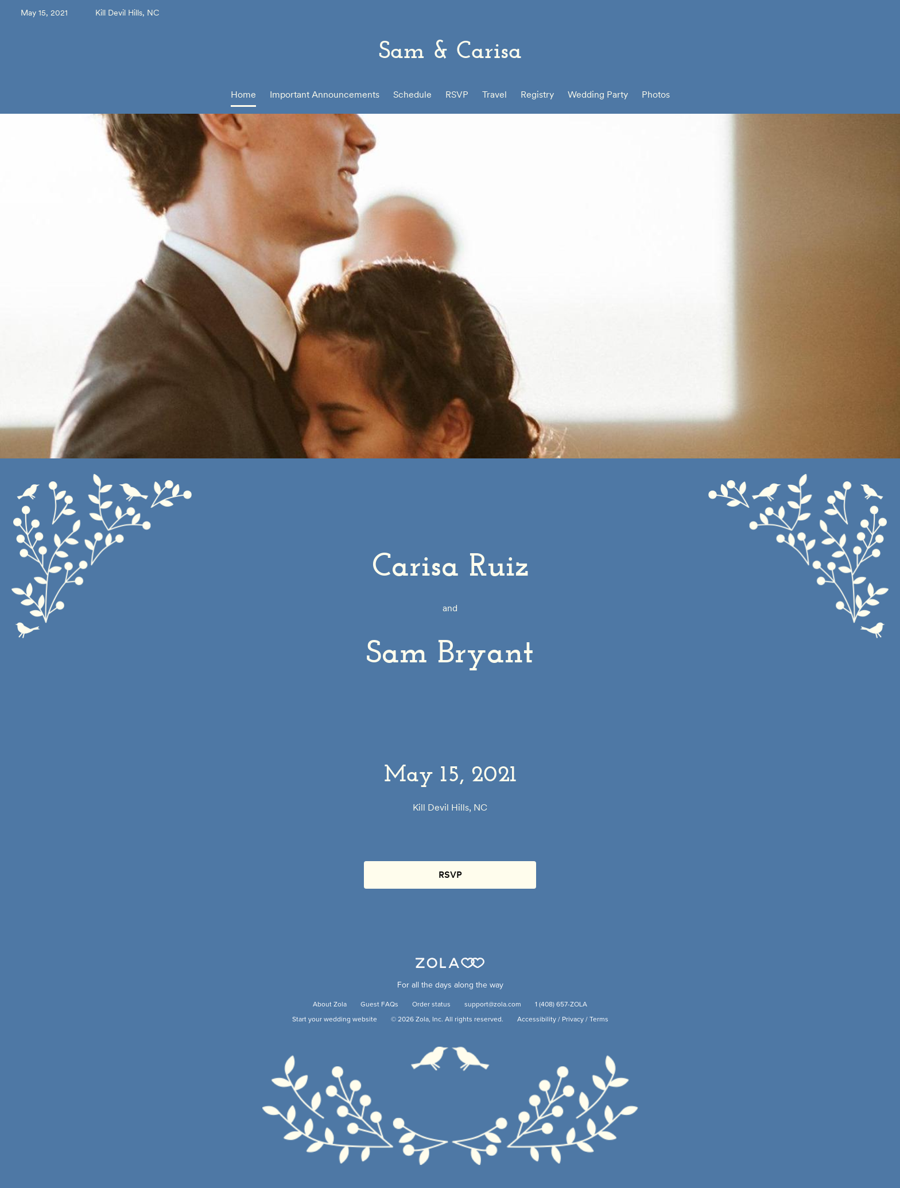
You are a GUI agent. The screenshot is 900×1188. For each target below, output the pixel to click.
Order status (431, 1004)
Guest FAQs (379, 1004)
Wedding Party (598, 94)
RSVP (456, 94)
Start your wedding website (334, 1019)
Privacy (573, 1019)
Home (243, 94)
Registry (537, 94)
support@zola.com (492, 1004)
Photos (656, 94)
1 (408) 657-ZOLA (561, 1004)
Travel (494, 94)
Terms (598, 1019)
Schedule (412, 94)
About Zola (330, 1004)
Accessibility (536, 1019)
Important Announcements (324, 94)
